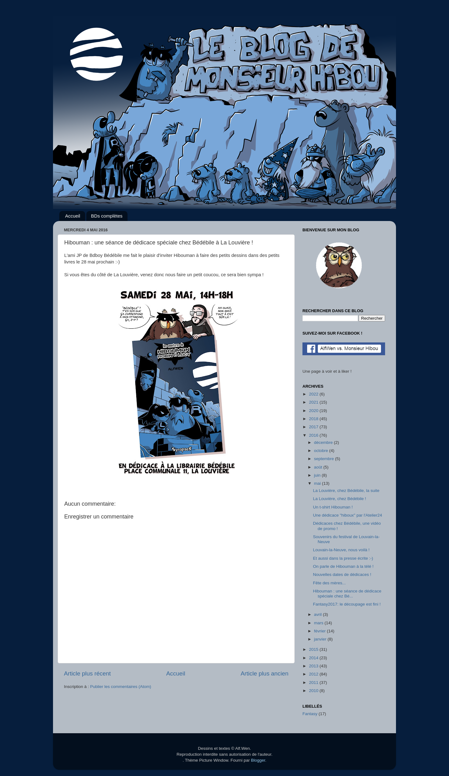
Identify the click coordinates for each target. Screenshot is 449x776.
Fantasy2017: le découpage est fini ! (347, 604)
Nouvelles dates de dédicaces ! (342, 574)
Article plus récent (87, 673)
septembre (324, 458)
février (320, 631)
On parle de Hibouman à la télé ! (343, 566)
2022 (314, 394)
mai (318, 483)
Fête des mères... (329, 583)
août (318, 467)
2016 (314, 435)
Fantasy (309, 713)
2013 (314, 666)
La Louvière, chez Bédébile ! (339, 498)
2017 (314, 427)
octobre (321, 450)
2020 (314, 410)
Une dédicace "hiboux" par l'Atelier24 (347, 515)
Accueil (72, 216)
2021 (314, 402)
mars (319, 623)
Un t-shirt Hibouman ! (333, 507)
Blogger (258, 760)
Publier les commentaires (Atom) (120, 686)
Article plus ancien (264, 673)
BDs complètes (107, 216)
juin (318, 475)
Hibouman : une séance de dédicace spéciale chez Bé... (347, 593)
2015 (314, 649)
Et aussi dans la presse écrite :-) (343, 558)
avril (318, 614)
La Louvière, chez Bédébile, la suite (346, 490)
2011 (314, 682)
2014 (314, 658)
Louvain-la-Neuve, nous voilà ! (341, 550)
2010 (314, 690)
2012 (314, 674)
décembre (324, 442)
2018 (314, 418)
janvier (321, 639)
